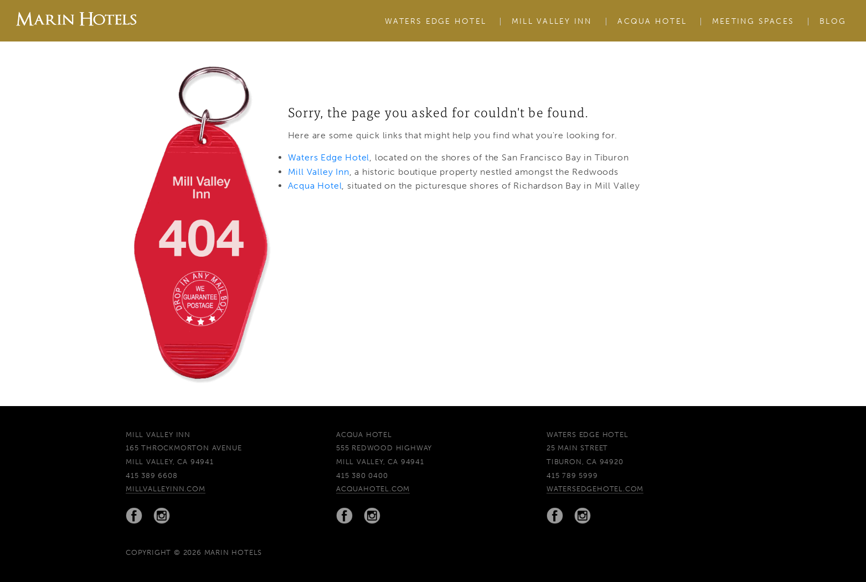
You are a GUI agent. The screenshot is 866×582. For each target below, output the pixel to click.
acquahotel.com (373, 489)
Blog (832, 21)
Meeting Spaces (753, 21)
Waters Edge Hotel (435, 21)
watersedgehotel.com (595, 489)
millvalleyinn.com (165, 489)
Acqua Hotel (652, 21)
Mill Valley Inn (552, 21)
